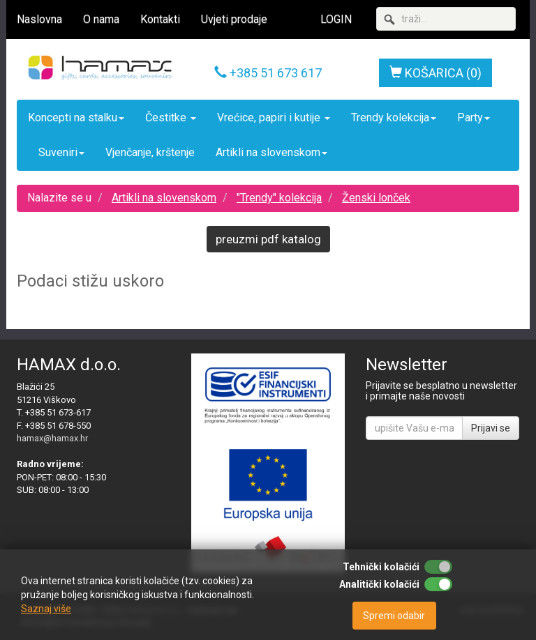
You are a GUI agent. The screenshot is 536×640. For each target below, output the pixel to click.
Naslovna (39, 19)
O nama (101, 19)
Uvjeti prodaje (234, 19)
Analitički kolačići (379, 584)
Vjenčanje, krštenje (150, 152)
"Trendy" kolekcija (279, 197)
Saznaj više (46, 608)
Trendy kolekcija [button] (393, 117)
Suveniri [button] (61, 152)
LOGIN (336, 19)
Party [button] (473, 117)
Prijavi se (490, 428)
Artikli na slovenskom (164, 197)
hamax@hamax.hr (52, 438)
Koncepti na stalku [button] (76, 117)
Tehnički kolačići (381, 566)
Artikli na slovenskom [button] (271, 152)
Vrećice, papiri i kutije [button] (273, 117)
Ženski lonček (376, 197)
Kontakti (160, 19)
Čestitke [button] (170, 117)
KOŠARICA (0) (435, 73)
